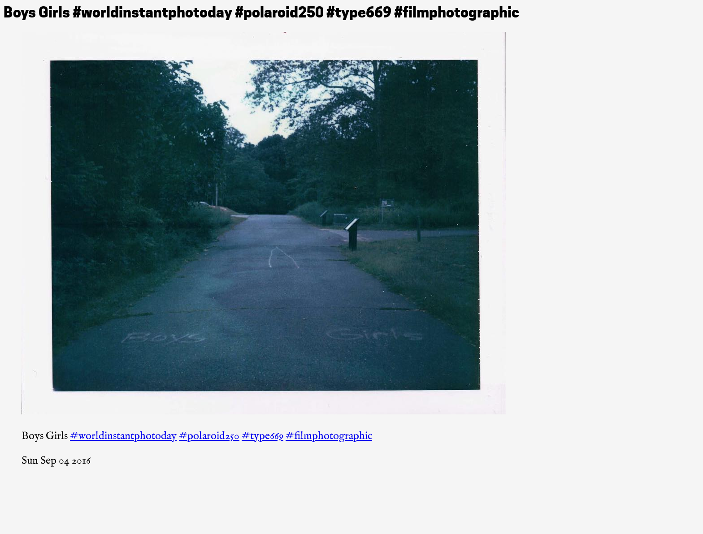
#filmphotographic (329, 436)
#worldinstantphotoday (123, 436)
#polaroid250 (209, 436)
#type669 (262, 436)
